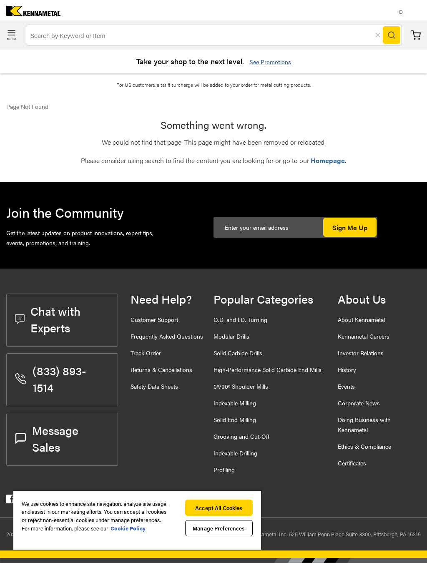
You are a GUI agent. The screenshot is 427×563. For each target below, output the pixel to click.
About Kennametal (361, 319)
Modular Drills (231, 336)
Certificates (352, 463)
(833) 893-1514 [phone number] (50, 378)
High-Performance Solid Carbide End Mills (268, 369)
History (347, 369)
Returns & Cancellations (161, 369)
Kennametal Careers (363, 336)
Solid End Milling (235, 419)
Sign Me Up (349, 227)
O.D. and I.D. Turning (240, 319)
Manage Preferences (219, 528)
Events (346, 386)
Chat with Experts (47, 319)
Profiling (224, 469)
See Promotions (270, 62)
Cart (416, 35)
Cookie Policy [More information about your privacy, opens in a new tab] (128, 528)
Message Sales (46, 438)
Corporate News (359, 403)
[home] (30, 13)
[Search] (391, 35)
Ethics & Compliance (364, 446)
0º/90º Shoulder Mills (241, 386)
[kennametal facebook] (10, 500)
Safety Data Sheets (154, 386)
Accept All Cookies (218, 508)
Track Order (146, 353)
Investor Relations (361, 353)
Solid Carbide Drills (238, 353)
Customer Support (154, 319)
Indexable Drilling (235, 453)
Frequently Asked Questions (167, 336)
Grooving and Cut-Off (241, 436)
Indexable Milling (235, 403)
